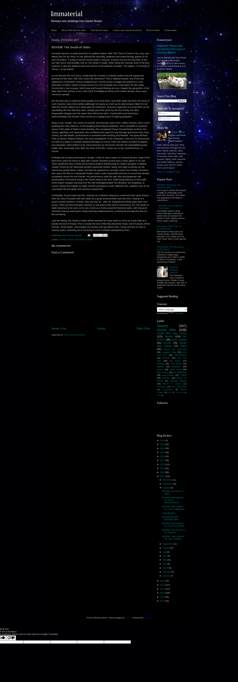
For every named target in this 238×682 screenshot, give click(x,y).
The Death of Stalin (84, 239)
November (168, 484)
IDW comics (162, 372)
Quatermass (168, 390)
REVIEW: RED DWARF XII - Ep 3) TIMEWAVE (173, 507)
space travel (176, 369)
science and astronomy (175, 349)
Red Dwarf (176, 364)
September (168, 544)
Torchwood (179, 392)
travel (159, 395)
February (167, 572)
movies (167, 342)
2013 (162, 593)
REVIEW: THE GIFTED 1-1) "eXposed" (174, 531)
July (165, 552)
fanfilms (160, 364)
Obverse (166, 358)
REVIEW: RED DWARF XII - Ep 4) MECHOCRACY (173, 500)
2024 (162, 448)
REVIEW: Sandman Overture (173, 269)
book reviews (179, 339)
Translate (175, 313)
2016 (162, 581)
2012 (162, 597)
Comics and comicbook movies (127, 30)
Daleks (160, 369)
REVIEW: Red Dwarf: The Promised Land (168, 186)
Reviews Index (153, 30)
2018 (162, 472)
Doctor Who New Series (172, 333)
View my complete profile (168, 172)
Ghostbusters (180, 355)
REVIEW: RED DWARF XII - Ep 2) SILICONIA (173, 524)
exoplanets (161, 387)
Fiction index (171, 30)
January (166, 576)
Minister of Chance (172, 384)
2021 (162, 460)
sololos (128, 618)
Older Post (143, 328)
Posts (162, 113)
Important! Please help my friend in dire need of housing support (171, 49)
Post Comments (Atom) (74, 335)
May (165, 560)
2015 (162, 585)
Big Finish (175, 361)
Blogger (147, 618)
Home (54, 30)
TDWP (183, 375)
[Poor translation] (11, 637)
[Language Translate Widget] (172, 309)
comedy (62, 239)
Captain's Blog (169, 352)
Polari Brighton (169, 513)
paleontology (168, 375)
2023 (162, 452)
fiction (183, 346)
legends (160, 366)
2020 (162, 464)
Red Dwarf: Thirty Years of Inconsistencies (169, 227)
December (168, 480)
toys (169, 392)
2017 (162, 476)
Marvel (169, 336)
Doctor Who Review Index (73, 30)
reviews (70, 239)
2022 (162, 456)
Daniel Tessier (178, 132)
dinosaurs (176, 366)
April (165, 564)
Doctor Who (166, 330)
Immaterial (67, 14)
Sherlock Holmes (178, 381)
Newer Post (58, 328)
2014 (162, 589)
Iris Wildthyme (180, 372)
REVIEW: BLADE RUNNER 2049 (170, 518)
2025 (162, 444)
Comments (165, 119)
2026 (162, 440)
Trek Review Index (99, 30)
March (166, 568)
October (166, 488)
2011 (162, 601)
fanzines (166, 378)
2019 (162, 468)
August (166, 548)
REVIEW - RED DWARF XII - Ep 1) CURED (173, 537)
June (165, 556)
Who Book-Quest (179, 387)
